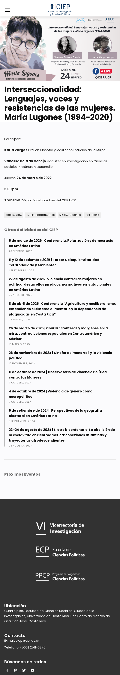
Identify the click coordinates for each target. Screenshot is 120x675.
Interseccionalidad (41, 215)
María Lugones (70, 215)
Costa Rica (14, 215)
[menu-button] (7, 10)
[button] (114, 6)
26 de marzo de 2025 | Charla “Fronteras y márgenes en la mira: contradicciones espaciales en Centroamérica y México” (58, 333)
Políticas (92, 215)
